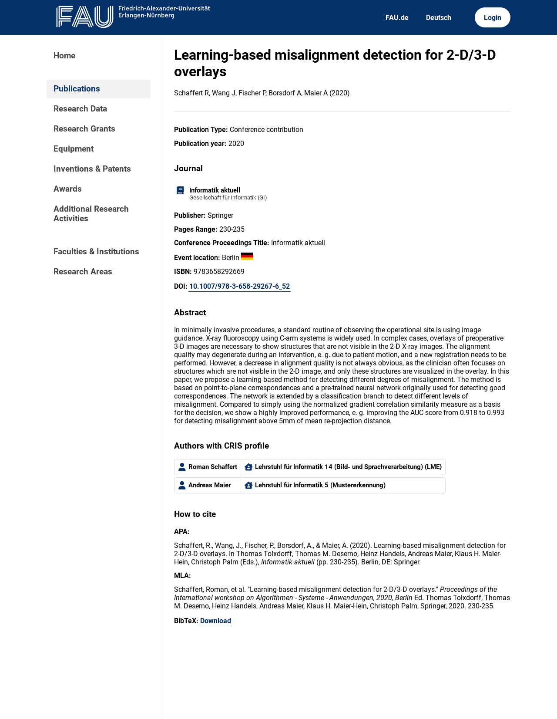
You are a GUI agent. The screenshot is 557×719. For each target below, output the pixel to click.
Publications (77, 89)
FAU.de (397, 18)
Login (492, 18)
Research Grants (84, 129)
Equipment (74, 149)
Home (64, 56)
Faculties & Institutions (96, 252)
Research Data (80, 109)
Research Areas (83, 272)
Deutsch (438, 18)
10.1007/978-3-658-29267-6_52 (239, 286)
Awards (68, 189)
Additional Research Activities (91, 213)
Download (215, 621)
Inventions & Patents (92, 169)
